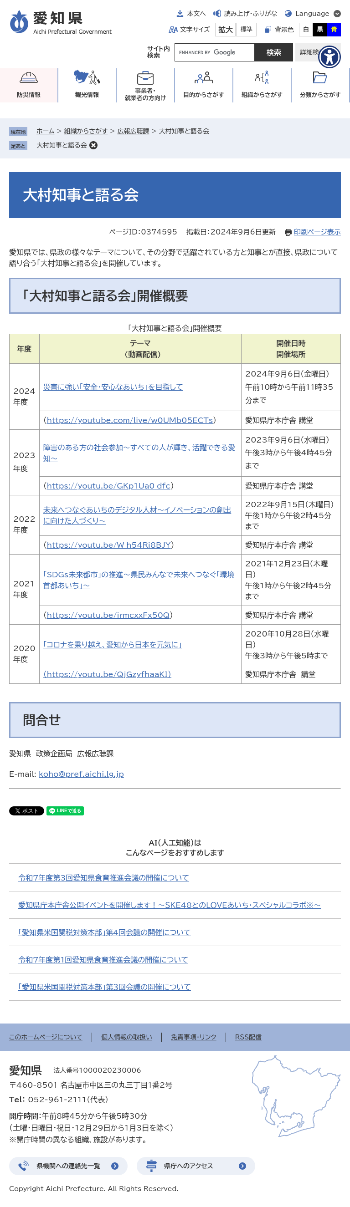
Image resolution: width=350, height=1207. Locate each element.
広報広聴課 (133, 131)
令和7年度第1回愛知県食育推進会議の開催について (103, 959)
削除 (93, 145)
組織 (262, 95)
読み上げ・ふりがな (250, 13)
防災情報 (29, 95)
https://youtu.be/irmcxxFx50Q (108, 615)
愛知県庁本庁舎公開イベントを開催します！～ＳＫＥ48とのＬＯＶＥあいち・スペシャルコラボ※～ (169, 905)
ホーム (45, 131)
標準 (246, 29)
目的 (203, 95)
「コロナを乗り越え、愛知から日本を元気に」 (112, 644)
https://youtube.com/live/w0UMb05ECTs (130, 420)
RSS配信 (248, 1037)
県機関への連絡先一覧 (68, 1166)
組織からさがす (86, 131)
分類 (320, 95)
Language (312, 13)
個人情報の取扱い (126, 1037)
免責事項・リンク (193, 1037)
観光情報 (87, 95)
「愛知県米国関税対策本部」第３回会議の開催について (104, 987)
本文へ (196, 13)
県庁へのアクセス (188, 1166)
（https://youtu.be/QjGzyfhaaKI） (107, 674)
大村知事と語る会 (61, 145)
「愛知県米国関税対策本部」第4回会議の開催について (104, 932)
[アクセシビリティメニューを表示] (329, 57)
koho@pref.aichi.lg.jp (81, 774)
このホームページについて (45, 1037)
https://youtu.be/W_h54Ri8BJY (109, 545)
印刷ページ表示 (317, 232)
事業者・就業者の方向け (145, 94)
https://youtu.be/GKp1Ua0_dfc (108, 485)
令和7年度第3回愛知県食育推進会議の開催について (103, 877)
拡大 (225, 29)
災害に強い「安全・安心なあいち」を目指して (113, 387)
